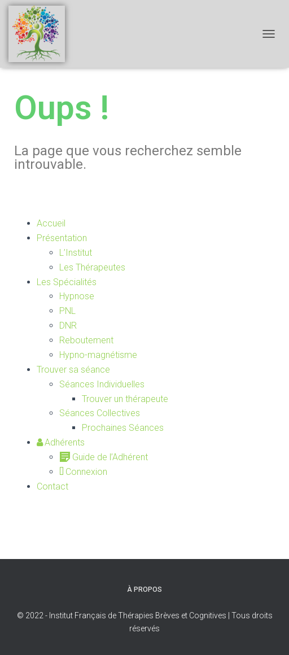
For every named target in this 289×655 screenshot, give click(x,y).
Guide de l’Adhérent (103, 457)
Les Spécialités (67, 282)
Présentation (62, 238)
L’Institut (75, 252)
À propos (144, 589)
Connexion (83, 471)
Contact (52, 486)
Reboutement (86, 340)
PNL (67, 310)
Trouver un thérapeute (125, 399)
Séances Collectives (99, 413)
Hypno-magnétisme (98, 355)
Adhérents (61, 442)
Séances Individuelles (101, 384)
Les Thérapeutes (92, 267)
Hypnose (76, 296)
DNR (68, 325)
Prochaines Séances (123, 427)
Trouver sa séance (73, 369)
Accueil (51, 223)
